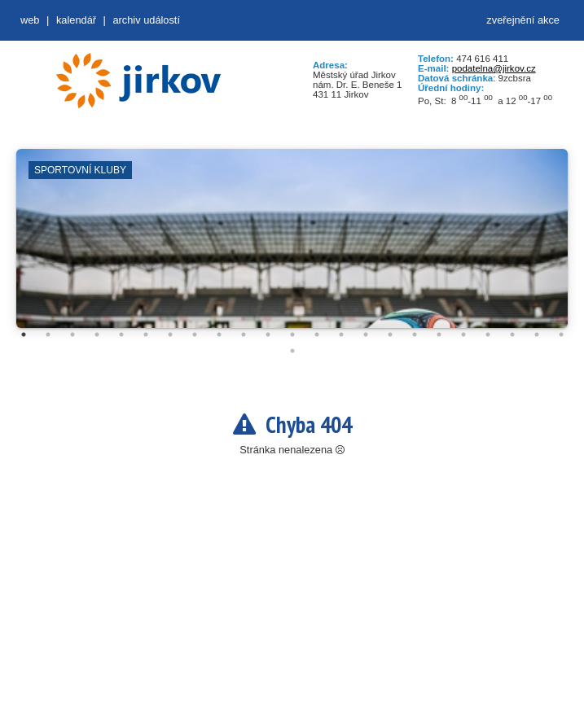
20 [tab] (488, 334)
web (29, 20)
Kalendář (76, 20)
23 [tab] (561, 334)
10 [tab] (243, 334)
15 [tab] (366, 334)
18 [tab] (439, 334)
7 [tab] (170, 334)
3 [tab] (72, 334)
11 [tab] (268, 334)
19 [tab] (463, 334)
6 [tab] (146, 334)
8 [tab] (195, 334)
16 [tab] (390, 334)
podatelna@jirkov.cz (494, 68)
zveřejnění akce (523, 20)
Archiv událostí (146, 20)
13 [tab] (317, 334)
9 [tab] (219, 334)
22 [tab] (537, 334)
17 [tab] (414, 334)
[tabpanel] (292, 247)
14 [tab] (341, 334)
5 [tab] (121, 334)
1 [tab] (23, 334)
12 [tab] (292, 334)
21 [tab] (512, 334)
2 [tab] (48, 334)
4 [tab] (97, 334)
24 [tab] (292, 351)
